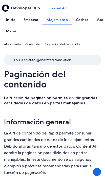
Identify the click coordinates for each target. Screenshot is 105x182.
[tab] (10, 19)
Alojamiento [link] (12, 44)
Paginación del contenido (35, 79)
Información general (37, 122)
